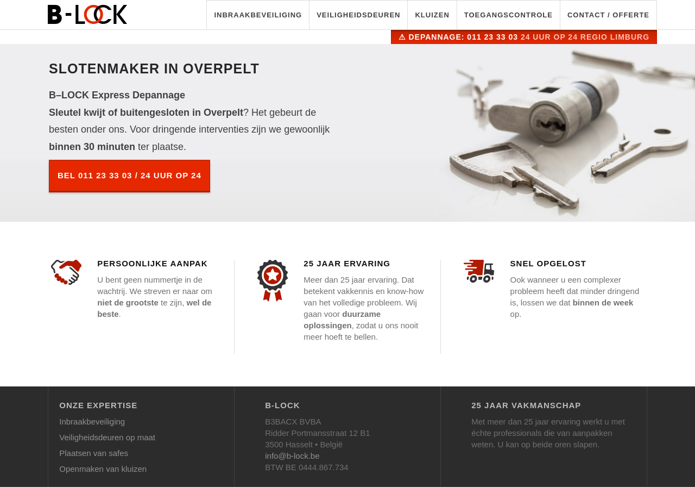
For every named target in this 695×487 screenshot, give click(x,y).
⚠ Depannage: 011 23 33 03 (524, 37)
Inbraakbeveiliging (258, 15)
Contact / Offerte (608, 15)
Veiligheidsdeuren (358, 15)
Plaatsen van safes (93, 453)
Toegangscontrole (508, 15)
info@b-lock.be (292, 455)
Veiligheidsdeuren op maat (107, 437)
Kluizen (432, 15)
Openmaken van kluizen (103, 468)
